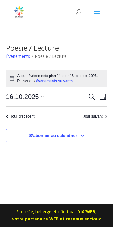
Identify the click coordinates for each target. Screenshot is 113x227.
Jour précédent (20, 116)
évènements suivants (55, 81)
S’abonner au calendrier (53, 135)
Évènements (18, 56)
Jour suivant (95, 116)
